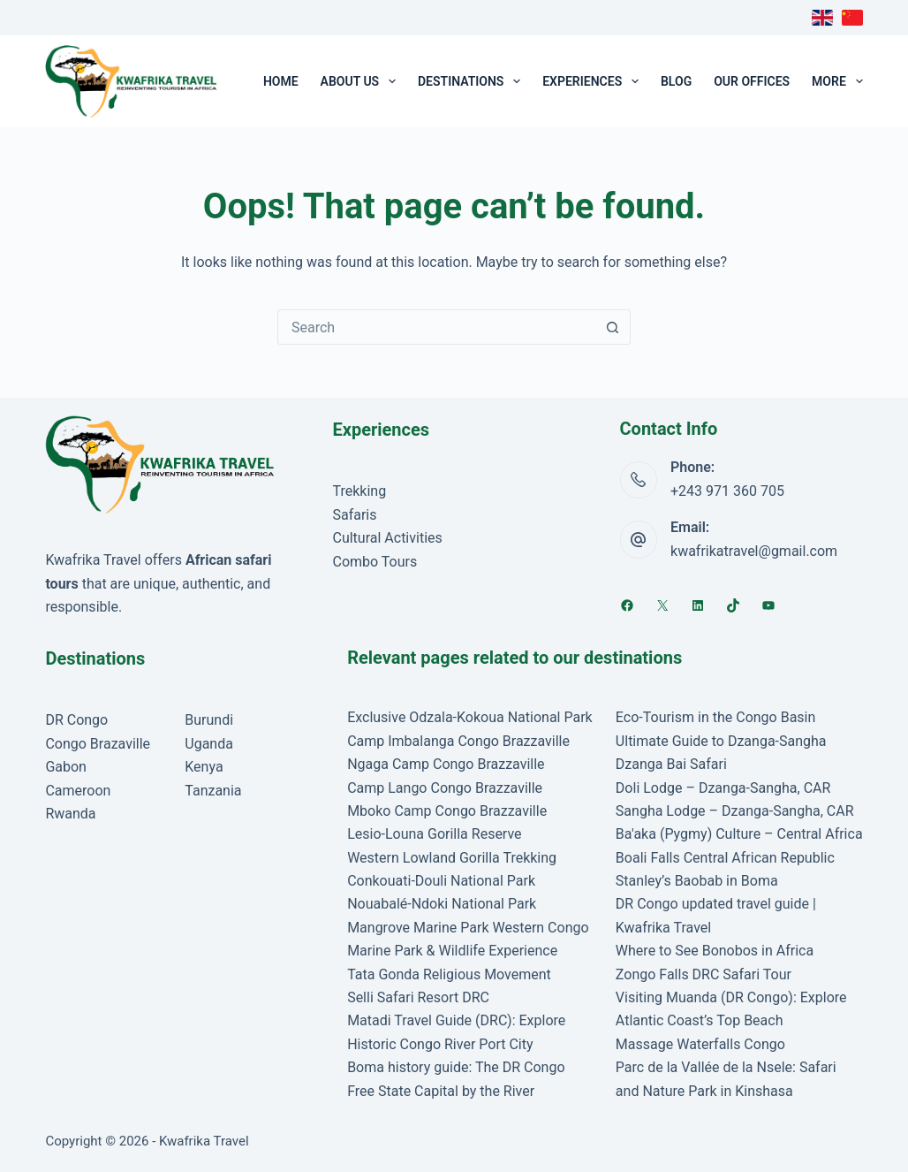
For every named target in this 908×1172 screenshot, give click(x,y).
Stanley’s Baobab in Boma (697, 880)
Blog (676, 81)
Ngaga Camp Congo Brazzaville (445, 764)
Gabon (66, 766)
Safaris (354, 514)
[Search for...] (436, 327)
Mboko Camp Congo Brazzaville (447, 811)
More (837, 81)
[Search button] (612, 327)
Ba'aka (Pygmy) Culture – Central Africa (739, 834)
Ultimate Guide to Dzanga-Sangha (721, 741)
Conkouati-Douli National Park (441, 880)
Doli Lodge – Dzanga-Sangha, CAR (723, 788)
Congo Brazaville (97, 743)
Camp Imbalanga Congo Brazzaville (458, 741)
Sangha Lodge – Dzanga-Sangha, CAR (735, 811)
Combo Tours (374, 561)
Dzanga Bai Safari (671, 764)
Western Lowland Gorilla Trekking (451, 857)
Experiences (594, 81)
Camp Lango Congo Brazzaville (444, 788)
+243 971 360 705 (727, 491)
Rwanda (70, 813)
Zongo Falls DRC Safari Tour (703, 974)
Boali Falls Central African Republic (725, 857)
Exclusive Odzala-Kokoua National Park (470, 717)
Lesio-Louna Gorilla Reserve (434, 834)
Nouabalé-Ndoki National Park (441, 903)
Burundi (209, 720)
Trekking (359, 491)
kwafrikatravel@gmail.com (753, 551)
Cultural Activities (387, 537)
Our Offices (752, 81)
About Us (362, 81)
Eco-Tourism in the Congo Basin (715, 717)
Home (281, 81)
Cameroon (77, 790)
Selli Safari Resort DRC (418, 997)
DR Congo (76, 720)
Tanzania (213, 790)
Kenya (204, 766)
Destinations (472, 81)
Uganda (209, 743)
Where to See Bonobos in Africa (714, 950)
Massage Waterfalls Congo (700, 1044)
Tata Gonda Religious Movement (449, 974)
